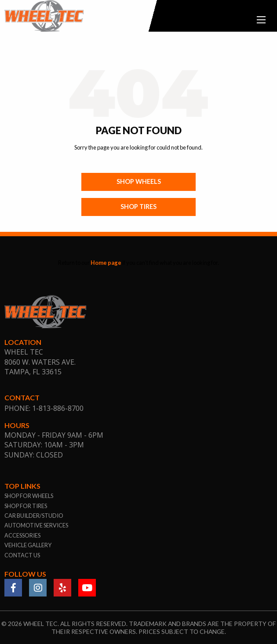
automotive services (36, 525)
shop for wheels (28, 495)
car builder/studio (33, 515)
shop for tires (25, 505)
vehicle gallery (27, 545)
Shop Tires (138, 206)
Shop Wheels (139, 181)
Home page (106, 262)
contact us (22, 555)
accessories (22, 535)
